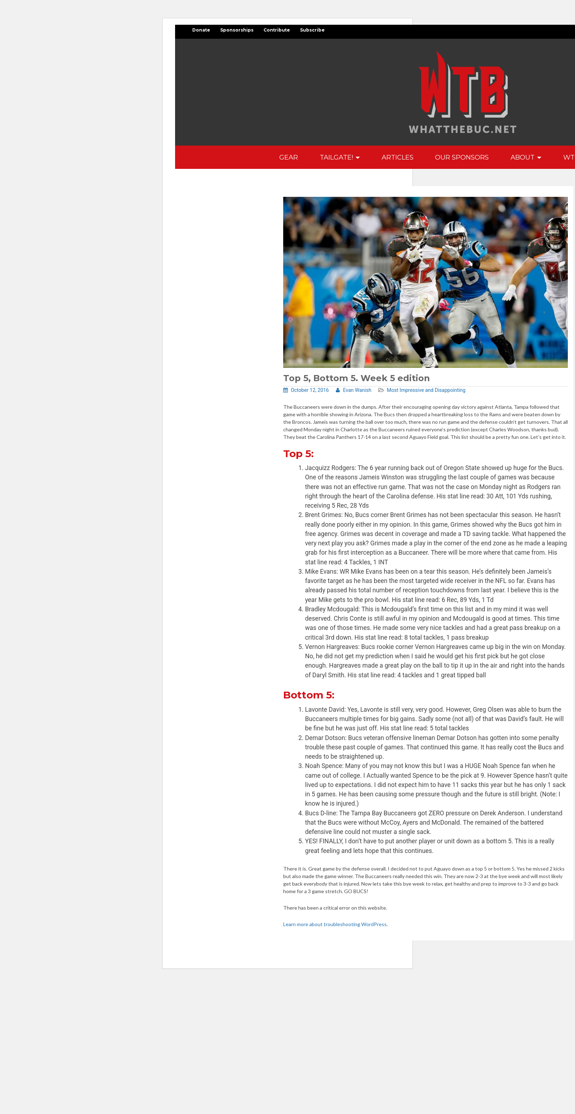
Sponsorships (236, 30)
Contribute (277, 30)
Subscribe (312, 30)
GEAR (288, 157)
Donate (201, 30)
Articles (398, 157)
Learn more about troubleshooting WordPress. (335, 924)
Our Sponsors (462, 157)
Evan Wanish (353, 390)
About (526, 157)
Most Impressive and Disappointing (426, 390)
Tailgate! (340, 157)
